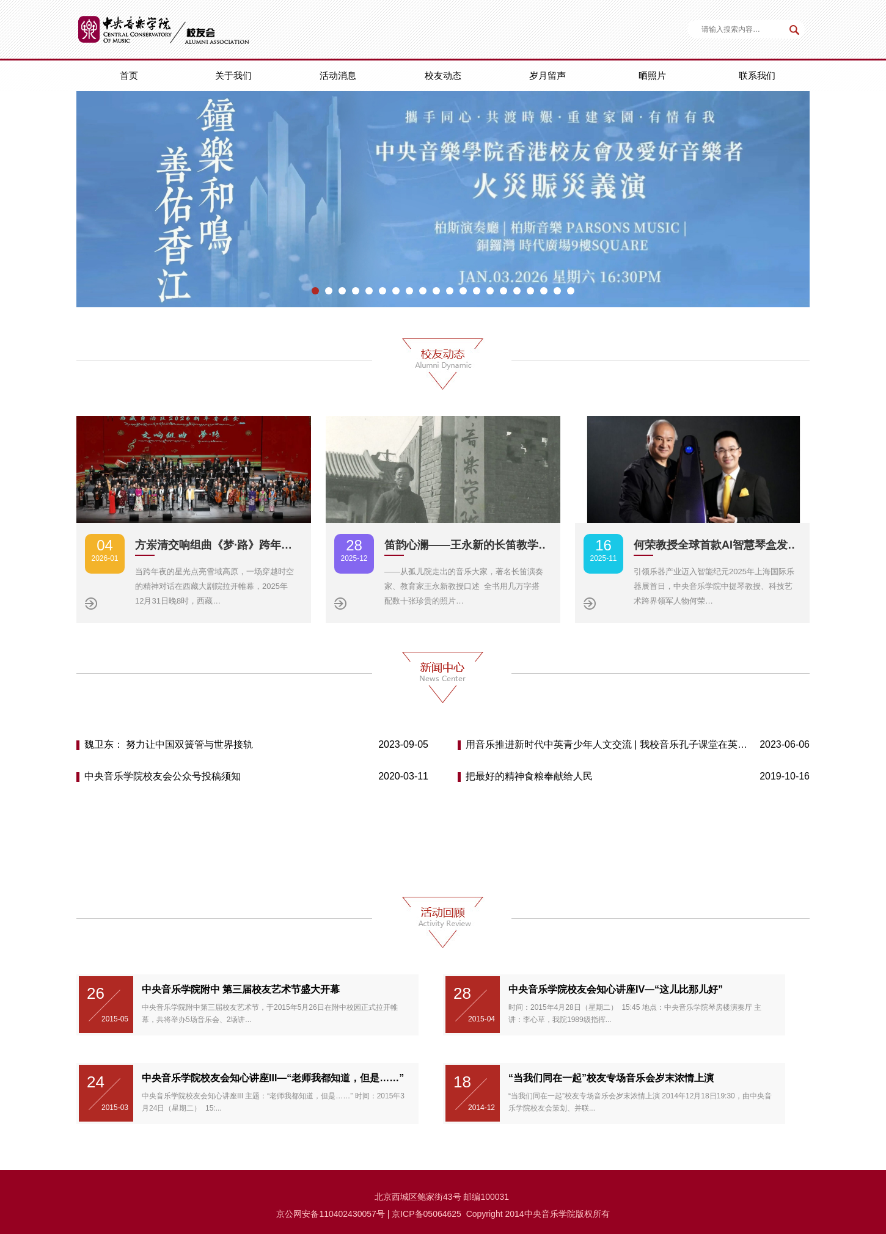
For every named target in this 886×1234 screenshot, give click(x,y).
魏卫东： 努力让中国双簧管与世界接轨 (168, 744)
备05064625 (438, 1214)
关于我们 (233, 75)
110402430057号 (351, 1214)
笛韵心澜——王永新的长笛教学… (466, 545)
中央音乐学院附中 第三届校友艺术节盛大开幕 (241, 989)
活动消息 (338, 75)
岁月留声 (547, 75)
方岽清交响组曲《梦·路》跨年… (213, 545)
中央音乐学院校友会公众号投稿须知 (162, 776)
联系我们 (757, 75)
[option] (443, 199)
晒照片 (652, 75)
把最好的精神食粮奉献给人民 (529, 776)
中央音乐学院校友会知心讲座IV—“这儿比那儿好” (615, 989)
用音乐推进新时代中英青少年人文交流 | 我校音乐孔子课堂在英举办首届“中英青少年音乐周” (608, 744)
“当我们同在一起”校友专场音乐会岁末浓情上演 (611, 1078)
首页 (129, 75)
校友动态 (443, 75)
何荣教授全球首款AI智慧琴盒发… (716, 545)
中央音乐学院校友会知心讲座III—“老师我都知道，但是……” (273, 1078)
